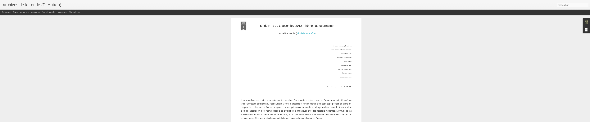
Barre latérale (48, 12)
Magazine (24, 12)
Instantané (62, 12)
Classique (5, 12)
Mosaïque (35, 12)
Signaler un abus (315, 120)
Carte (15, 12)
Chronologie (74, 12)
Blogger (305, 120)
